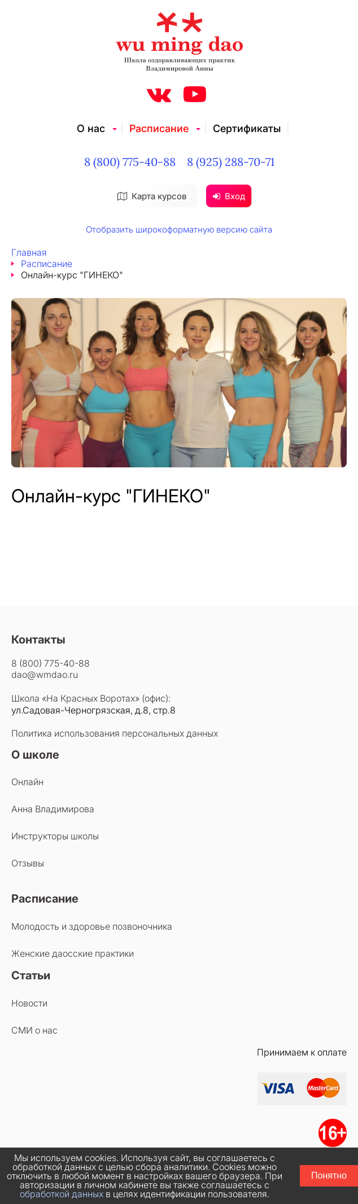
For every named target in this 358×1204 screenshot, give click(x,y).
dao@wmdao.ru (44, 674)
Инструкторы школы (55, 836)
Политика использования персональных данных (114, 733)
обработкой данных (61, 1193)
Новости (29, 1003)
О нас (91, 128)
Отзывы (27, 863)
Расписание (159, 128)
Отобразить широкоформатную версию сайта (179, 229)
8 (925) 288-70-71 (230, 162)
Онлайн (27, 781)
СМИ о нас (34, 1030)
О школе (35, 754)
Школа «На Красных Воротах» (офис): (91, 698)
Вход (229, 196)
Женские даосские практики (72, 953)
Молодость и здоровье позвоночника (91, 926)
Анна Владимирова (52, 809)
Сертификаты (247, 128)
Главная (29, 252)
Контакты (38, 639)
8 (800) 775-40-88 (130, 162)
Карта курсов (151, 196)
